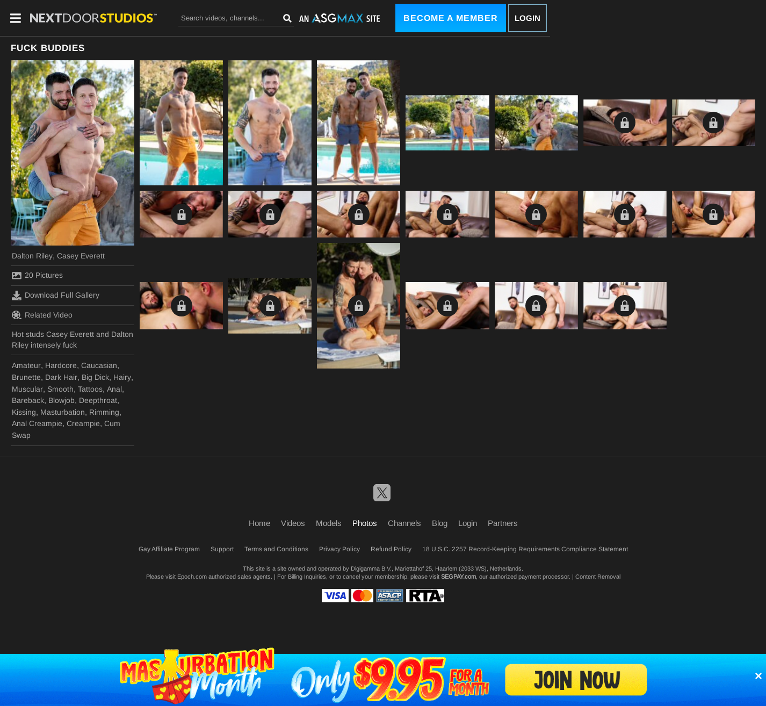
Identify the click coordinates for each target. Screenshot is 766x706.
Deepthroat (98, 400)
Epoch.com (192, 576)
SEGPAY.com (458, 576)
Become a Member (450, 18)
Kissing (24, 412)
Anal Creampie (37, 423)
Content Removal (597, 576)
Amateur (26, 365)
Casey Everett (81, 255)
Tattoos (90, 389)
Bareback (28, 400)
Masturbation (62, 412)
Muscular (27, 389)
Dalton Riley (32, 255)
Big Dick (95, 377)
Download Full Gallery (55, 295)
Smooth (60, 389)
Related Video (42, 315)
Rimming (104, 412)
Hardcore (61, 365)
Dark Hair (61, 377)
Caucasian (99, 365)
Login (527, 18)
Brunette (26, 377)
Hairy (122, 377)
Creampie (83, 423)
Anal (114, 389)
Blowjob (61, 400)
